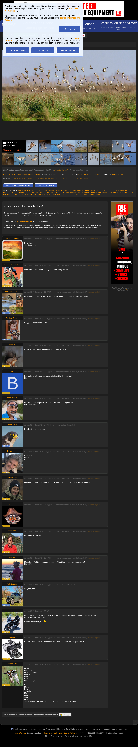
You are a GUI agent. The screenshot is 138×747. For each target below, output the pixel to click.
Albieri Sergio (23, 190)
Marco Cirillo (107, 192)
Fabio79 (109, 190)
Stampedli (84, 194)
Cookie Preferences (71, 733)
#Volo (21, 178)
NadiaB (10, 194)
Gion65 (21, 192)
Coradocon (72, 190)
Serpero (57, 194)
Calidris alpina (117, 174)
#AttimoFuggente (69, 178)
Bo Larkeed (38, 190)
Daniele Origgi (83, 190)
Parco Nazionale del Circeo (89, 174)
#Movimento (33, 178)
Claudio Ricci (61, 190)
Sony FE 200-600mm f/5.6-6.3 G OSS (26, 174)
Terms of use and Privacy (53, 733)
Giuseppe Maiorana (69, 192)
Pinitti (39, 194)
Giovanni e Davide (53, 192)
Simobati (65, 194)
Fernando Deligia (10, 192)
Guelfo (80, 192)
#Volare (48, 178)
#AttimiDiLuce (56, 178)
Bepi (31, 190)
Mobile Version (20, 733)
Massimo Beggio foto (11, 265)
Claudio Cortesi (61, 170)
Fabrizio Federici (120, 190)
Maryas (116, 192)
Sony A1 (6, 174)
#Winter (87, 178)
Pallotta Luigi (19, 194)
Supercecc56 (94, 194)
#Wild (16, 178)
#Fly (25, 178)
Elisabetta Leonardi (97, 190)
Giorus (27, 192)
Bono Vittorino (49, 190)
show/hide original (93, 239)
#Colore (41, 178)
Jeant (86, 192)
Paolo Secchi (30, 194)
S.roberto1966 (48, 194)
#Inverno (80, 178)
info (126, 290)
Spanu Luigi (74, 194)
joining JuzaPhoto (24, 221)
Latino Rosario (95, 192)
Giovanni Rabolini (38, 192)
